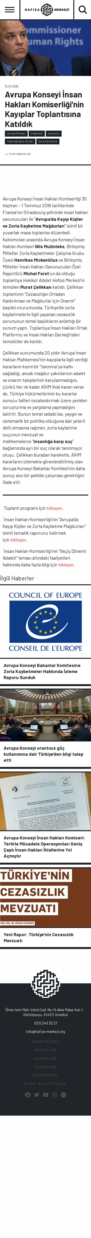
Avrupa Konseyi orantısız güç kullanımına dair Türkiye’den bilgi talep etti (43, 754)
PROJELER (45, 1050)
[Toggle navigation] (9, 9)
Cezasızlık (36, 133)
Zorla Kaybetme (48, 141)
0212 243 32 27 (45, 1023)
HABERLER (45, 1059)
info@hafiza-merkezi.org (45, 1031)
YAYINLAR (45, 1067)
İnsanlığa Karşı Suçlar (20, 141)
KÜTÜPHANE (45, 1075)
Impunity (53, 133)
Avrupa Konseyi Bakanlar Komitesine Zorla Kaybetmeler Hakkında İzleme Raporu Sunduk (42, 671)
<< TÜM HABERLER (18, 154)
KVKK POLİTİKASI (45, 1084)
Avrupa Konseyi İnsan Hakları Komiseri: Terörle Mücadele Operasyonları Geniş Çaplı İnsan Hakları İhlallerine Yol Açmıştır (44, 847)
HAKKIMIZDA (45, 1042)
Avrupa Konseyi (16, 133)
